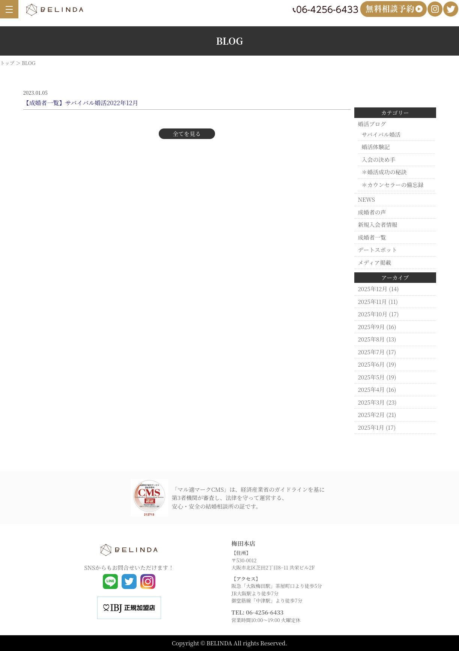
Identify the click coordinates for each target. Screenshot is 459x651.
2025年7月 (371, 352)
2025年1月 (371, 427)
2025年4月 (371, 389)
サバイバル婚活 (381, 134)
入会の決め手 (379, 159)
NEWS (366, 199)
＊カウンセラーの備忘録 (393, 185)
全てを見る (187, 133)
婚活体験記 (376, 147)
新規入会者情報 (377, 224)
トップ (7, 62)
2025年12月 (373, 289)
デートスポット (377, 250)
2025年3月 (371, 402)
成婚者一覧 (372, 237)
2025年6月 (371, 364)
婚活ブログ (372, 124)
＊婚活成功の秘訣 (384, 172)
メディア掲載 (374, 262)
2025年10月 (373, 314)
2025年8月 (371, 339)
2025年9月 (371, 327)
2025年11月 (372, 301)
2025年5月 (371, 377)
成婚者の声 (372, 212)
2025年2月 (371, 414)
